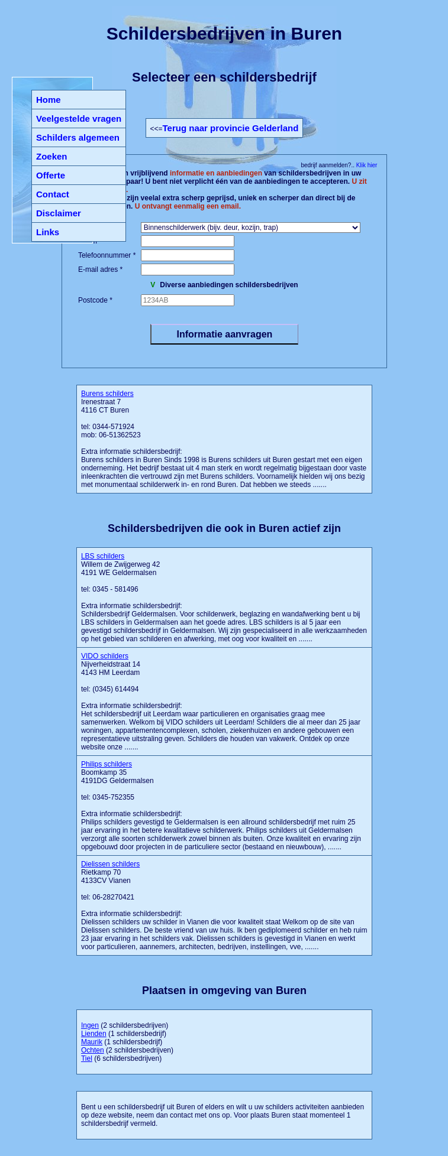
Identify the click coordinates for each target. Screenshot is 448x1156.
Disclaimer (58, 213)
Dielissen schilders (110, 864)
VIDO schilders (104, 656)
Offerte (50, 175)
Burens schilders (107, 393)
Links (47, 232)
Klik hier (365, 165)
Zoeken (51, 156)
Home (48, 100)
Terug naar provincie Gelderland (231, 128)
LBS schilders (102, 556)
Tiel (86, 1058)
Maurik (91, 1042)
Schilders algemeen (78, 137)
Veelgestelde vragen (78, 118)
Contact (52, 194)
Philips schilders (106, 764)
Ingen (90, 1025)
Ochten (92, 1050)
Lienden (94, 1034)
